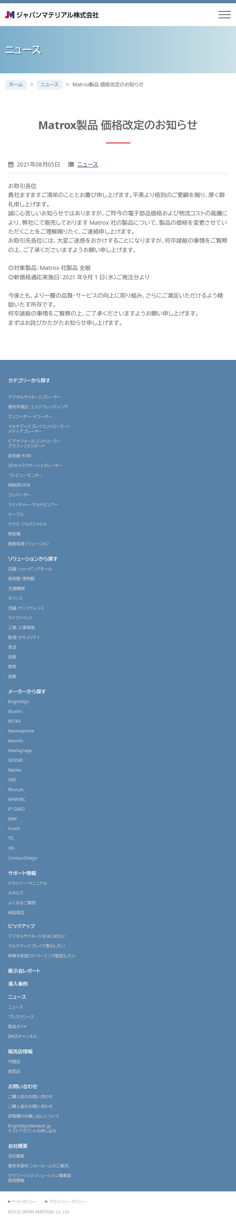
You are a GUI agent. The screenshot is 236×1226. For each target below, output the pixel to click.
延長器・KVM (19, 455)
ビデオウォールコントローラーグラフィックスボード (34, 443)
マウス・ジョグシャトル (27, 524)
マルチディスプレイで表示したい (36, 946)
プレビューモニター (25, 475)
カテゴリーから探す (29, 380)
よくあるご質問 (21, 903)
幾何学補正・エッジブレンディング (38, 407)
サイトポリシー (24, 1202)
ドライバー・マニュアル (27, 883)
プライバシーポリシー (67, 1202)
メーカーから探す (27, 691)
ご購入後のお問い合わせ (30, 1106)
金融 (12, 657)
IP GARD (16, 809)
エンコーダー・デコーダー (30, 416)
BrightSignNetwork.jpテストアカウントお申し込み (32, 1128)
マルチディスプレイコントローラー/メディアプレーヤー (38, 428)
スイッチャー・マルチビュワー (33, 504)
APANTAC (17, 799)
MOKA (14, 721)
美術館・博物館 (21, 578)
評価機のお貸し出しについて (34, 1116)
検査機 (14, 534)
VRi (11, 848)
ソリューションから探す (33, 558)
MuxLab (16, 789)
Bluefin (15, 711)
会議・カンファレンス (26, 608)
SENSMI (15, 760)
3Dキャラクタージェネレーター (35, 465)
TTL (11, 838)
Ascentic (15, 740)
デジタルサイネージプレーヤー (35, 397)
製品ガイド (17, 1026)
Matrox (14, 770)
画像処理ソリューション (29, 543)
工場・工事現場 (21, 627)
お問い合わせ (22, 1086)
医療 (12, 676)
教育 (12, 666)
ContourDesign (22, 858)
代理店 (14, 1061)
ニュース (50, 84)
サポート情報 (22, 873)
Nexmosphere (21, 731)
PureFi (14, 828)
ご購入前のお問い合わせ (30, 1096)
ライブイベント (20, 618)
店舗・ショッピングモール (30, 569)
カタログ (15, 893)
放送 (12, 647)
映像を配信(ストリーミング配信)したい (42, 955)
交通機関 (16, 588)
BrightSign (18, 701)
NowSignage (20, 750)
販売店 (14, 1071)
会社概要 (18, 1146)
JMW (12, 819)
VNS (12, 780)
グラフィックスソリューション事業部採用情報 (39, 1178)
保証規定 (16, 912)
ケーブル (16, 514)
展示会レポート (24, 970)
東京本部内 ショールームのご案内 (38, 1166)
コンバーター (19, 495)
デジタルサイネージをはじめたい (37, 936)
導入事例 (18, 983)
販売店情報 (20, 1051)
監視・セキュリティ (24, 637)
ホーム (16, 84)
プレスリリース (21, 1017)
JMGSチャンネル (22, 1036)
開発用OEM (19, 485)
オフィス (15, 598)
